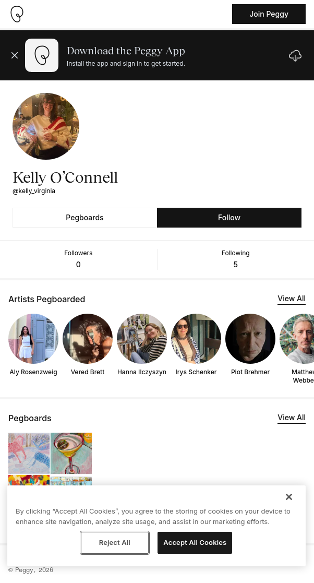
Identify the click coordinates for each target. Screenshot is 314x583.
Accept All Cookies (194, 542)
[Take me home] (16, 14)
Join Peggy (268, 13)
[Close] (288, 496)
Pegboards (84, 217)
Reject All (114, 542)
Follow (229, 217)
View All (291, 298)
